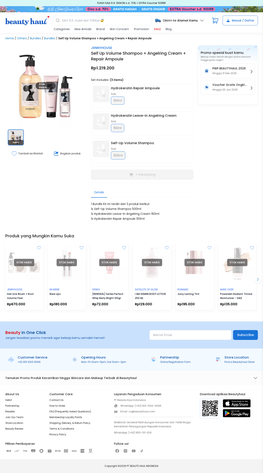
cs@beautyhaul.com (142, 411)
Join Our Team (14, 417)
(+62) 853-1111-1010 (140, 432)
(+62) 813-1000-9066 (148, 405)
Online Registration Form (175, 362)
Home (9, 38)
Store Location (14, 423)
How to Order (57, 405)
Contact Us (56, 400)
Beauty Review (14, 428)
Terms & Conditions (61, 428)
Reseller (10, 411)
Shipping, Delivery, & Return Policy (69, 423)
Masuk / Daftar (240, 20)
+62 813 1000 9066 (29, 362)
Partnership (12, 405)
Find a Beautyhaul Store (239, 362)
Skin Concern (119, 29)
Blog (169, 29)
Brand (100, 29)
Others (22, 38)
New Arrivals (83, 29)
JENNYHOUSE (101, 47)
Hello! (8, 400)
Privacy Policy (57, 434)
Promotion (141, 29)
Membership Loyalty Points (65, 417)
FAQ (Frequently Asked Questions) (70, 411)
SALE (157, 29)
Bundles (35, 38)
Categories (62, 29)
